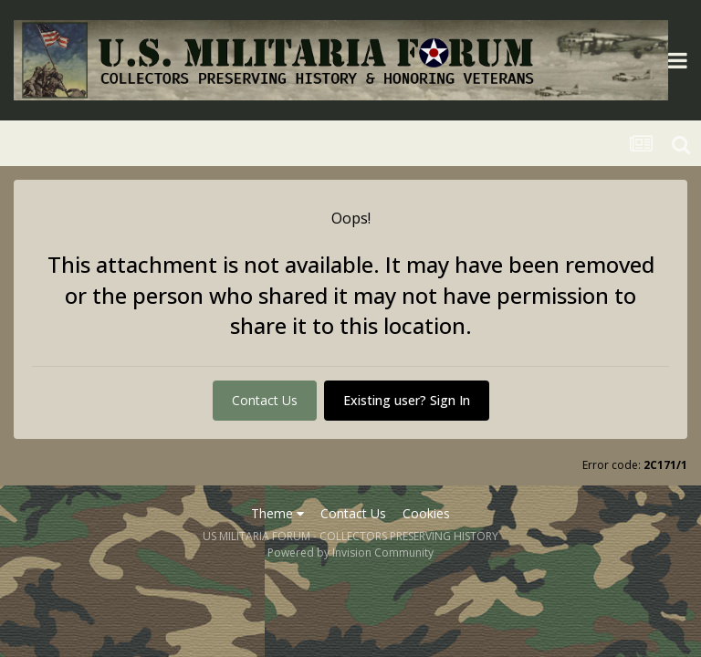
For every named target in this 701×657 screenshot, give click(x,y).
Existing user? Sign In (406, 400)
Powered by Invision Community (350, 552)
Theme (277, 513)
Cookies (426, 513)
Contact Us (265, 400)
